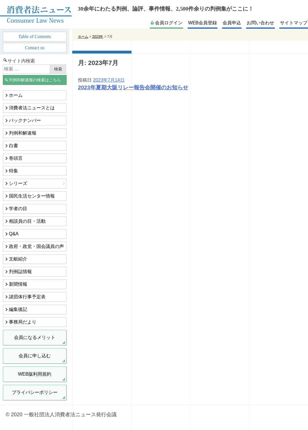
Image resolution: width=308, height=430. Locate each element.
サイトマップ (293, 22)
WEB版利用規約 (34, 374)
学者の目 (18, 208)
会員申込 (232, 22)
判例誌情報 (20, 271)
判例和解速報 (22, 133)
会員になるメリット (34, 337)
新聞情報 (18, 284)
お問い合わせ (260, 22)
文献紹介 (18, 259)
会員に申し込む (35, 355)
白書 (13, 145)
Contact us (34, 47)
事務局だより (22, 321)
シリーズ (18, 183)
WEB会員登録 (202, 22)
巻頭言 (16, 158)
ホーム (16, 95)
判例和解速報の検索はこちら (35, 80)
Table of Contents (34, 36)
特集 (13, 170)
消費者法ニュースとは (32, 107)
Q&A (14, 233)
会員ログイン (169, 22)
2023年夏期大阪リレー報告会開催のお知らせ (133, 87)
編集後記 (18, 309)
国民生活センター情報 (32, 196)
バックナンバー (25, 120)
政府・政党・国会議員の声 (36, 246)
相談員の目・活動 (27, 221)
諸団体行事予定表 (27, 296)
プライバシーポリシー (35, 392)
